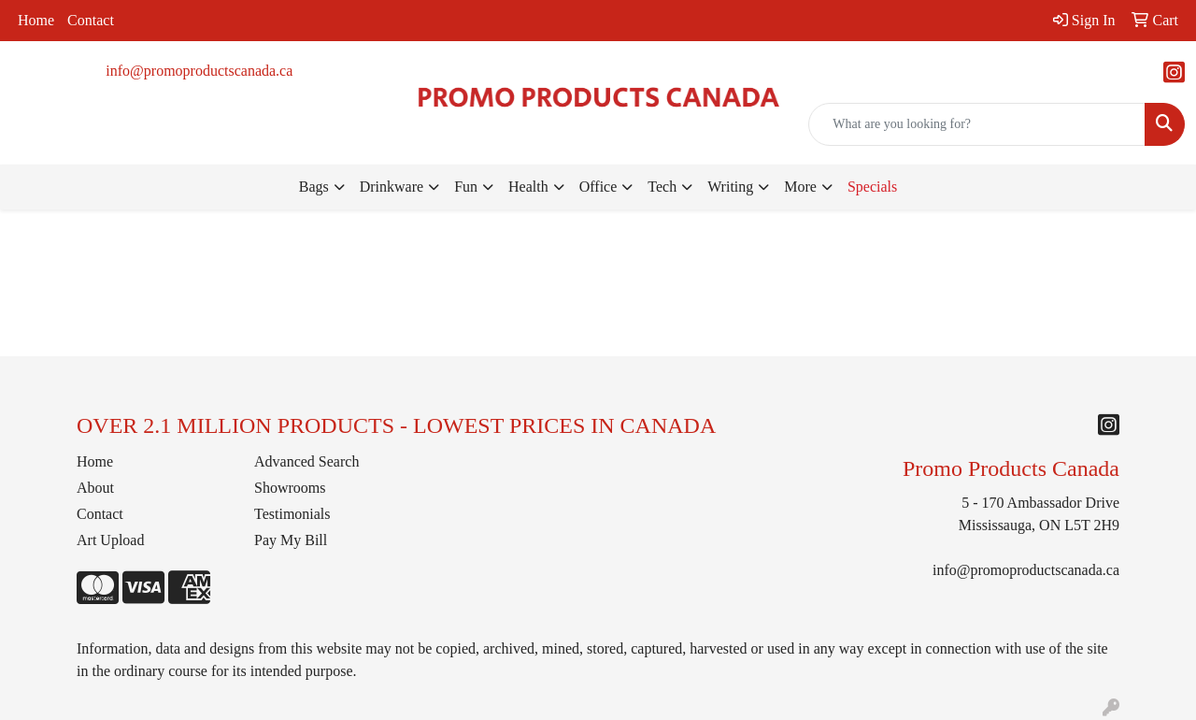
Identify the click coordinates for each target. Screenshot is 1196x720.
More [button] (800, 186)
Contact (90, 20)
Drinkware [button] (391, 186)
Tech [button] (662, 186)
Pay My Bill (290, 540)
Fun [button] (465, 186)
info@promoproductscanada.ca (199, 71)
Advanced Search (306, 461)
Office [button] (598, 186)
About (95, 488)
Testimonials (292, 514)
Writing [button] (730, 186)
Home (36, 20)
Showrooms (289, 488)
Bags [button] (314, 186)
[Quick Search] (977, 124)
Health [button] (528, 186)
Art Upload (110, 540)
